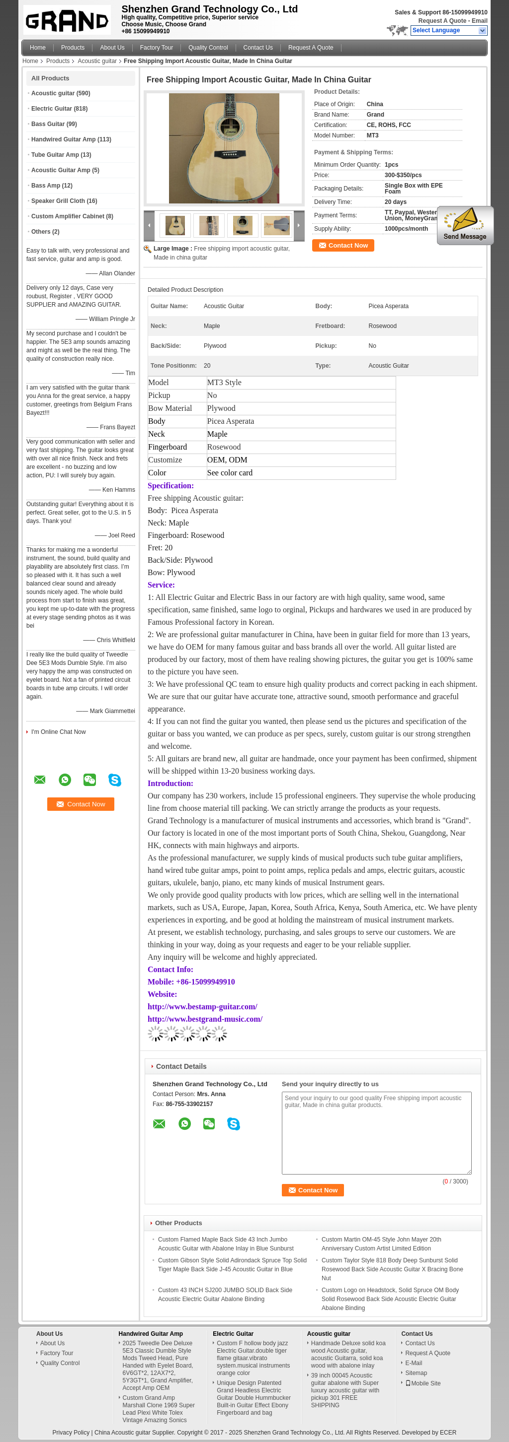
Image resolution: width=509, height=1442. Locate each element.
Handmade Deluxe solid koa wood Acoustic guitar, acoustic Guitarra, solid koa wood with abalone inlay (348, 1354)
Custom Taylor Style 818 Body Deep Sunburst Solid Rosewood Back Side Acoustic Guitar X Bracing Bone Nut (392, 1269)
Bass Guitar (48, 124)
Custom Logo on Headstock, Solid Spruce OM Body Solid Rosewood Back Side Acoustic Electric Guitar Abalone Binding (390, 1299)
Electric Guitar (51, 108)
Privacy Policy (71, 1432)
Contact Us (258, 47)
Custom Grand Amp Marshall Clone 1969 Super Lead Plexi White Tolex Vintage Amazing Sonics (159, 1409)
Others (41, 231)
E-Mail (413, 1363)
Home (38, 47)
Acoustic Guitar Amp (60, 170)
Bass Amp (45, 185)
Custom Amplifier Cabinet (67, 216)
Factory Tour (156, 47)
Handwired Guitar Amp (63, 139)
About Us (112, 47)
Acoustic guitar (97, 61)
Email (480, 20)
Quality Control (208, 47)
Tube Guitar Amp (55, 154)
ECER (448, 1432)
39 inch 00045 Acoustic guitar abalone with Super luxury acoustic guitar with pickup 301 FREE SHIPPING (345, 1390)
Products (73, 47)
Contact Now (348, 245)
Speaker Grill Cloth (58, 200)
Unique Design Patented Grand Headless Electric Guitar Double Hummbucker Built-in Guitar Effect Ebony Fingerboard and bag (254, 1397)
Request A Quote (442, 20)
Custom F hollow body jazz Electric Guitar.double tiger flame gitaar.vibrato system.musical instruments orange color (253, 1358)
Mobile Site (422, 1383)
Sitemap (416, 1373)
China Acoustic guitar (122, 1432)
